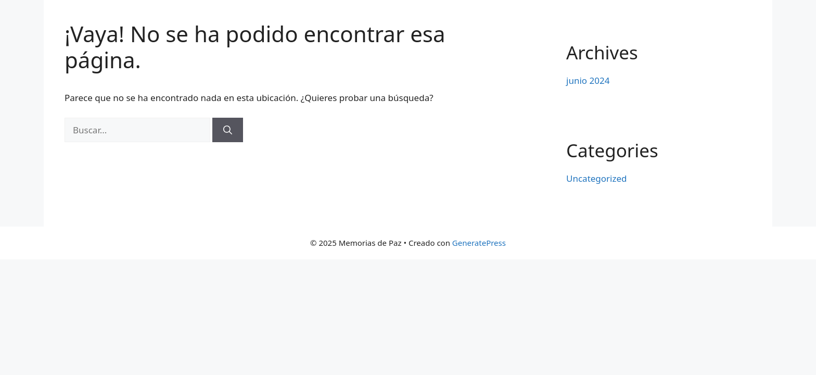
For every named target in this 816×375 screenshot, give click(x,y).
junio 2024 (587, 80)
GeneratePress (479, 243)
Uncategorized (596, 178)
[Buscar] (227, 130)
